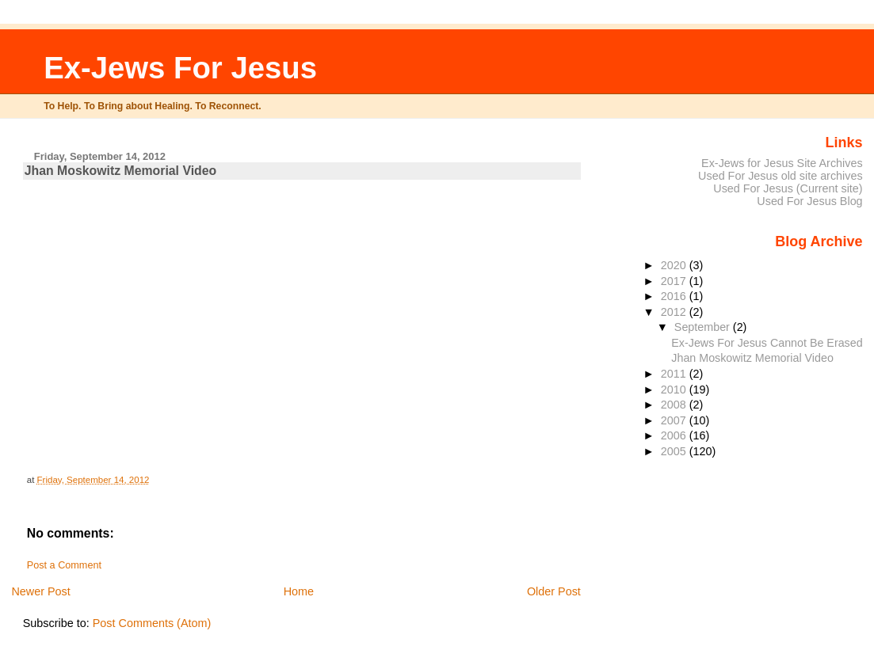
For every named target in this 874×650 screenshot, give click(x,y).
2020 (675, 265)
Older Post (554, 591)
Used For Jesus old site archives (780, 175)
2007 (675, 420)
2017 (675, 281)
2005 (675, 451)
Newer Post (40, 591)
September (703, 327)
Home (299, 591)
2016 (675, 296)
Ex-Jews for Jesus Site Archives (782, 163)
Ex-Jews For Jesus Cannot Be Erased (766, 342)
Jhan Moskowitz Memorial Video (752, 358)
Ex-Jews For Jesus (180, 68)
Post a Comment (64, 565)
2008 (675, 404)
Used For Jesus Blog (809, 201)
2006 (675, 435)
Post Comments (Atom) (152, 623)
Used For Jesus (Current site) (787, 188)
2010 (675, 389)
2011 (675, 373)
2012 (675, 312)
